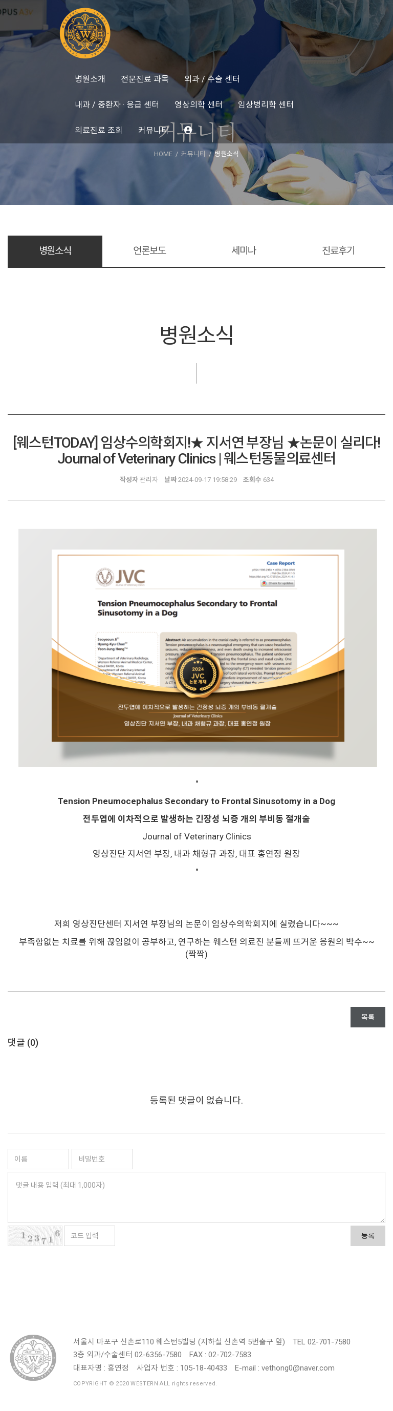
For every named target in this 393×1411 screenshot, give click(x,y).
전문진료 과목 (145, 79)
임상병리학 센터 (266, 105)
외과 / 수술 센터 (212, 79)
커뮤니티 (153, 130)
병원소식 (55, 251)
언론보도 (149, 251)
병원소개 (90, 79)
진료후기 (338, 251)
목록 (368, 1017)
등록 (368, 1236)
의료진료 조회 (99, 130)
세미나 (243, 251)
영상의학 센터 (198, 105)
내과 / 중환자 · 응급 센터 (117, 105)
